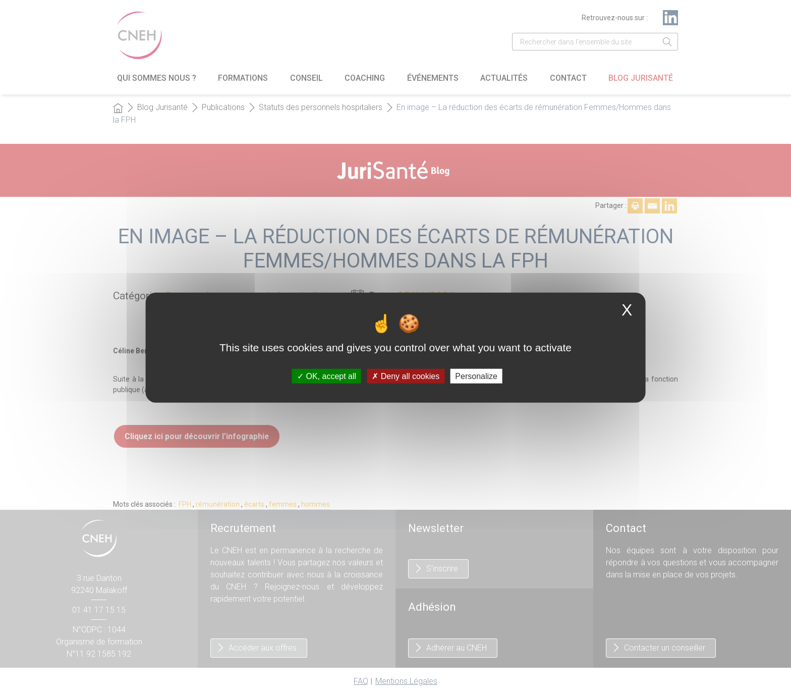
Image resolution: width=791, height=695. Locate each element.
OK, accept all (326, 376)
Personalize (476, 376)
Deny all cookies (405, 376)
